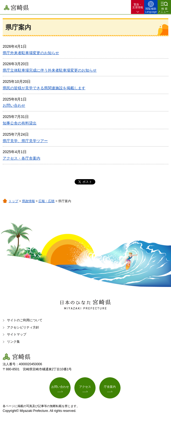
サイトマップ (16, 334)
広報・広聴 (46, 201)
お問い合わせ (14, 105)
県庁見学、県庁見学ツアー (25, 141)
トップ (13, 201)
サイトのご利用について (24, 320)
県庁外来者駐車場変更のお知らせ (31, 53)
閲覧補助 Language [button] (151, 10)
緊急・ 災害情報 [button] (137, 6)
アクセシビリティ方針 (23, 327)
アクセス (85, 386)
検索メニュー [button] (163, 10)
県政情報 (28, 201)
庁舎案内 (110, 386)
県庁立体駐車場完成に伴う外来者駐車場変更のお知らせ (50, 70)
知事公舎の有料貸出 (20, 123)
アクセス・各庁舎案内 (21, 158)
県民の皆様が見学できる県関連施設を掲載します (44, 88)
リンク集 (13, 342)
